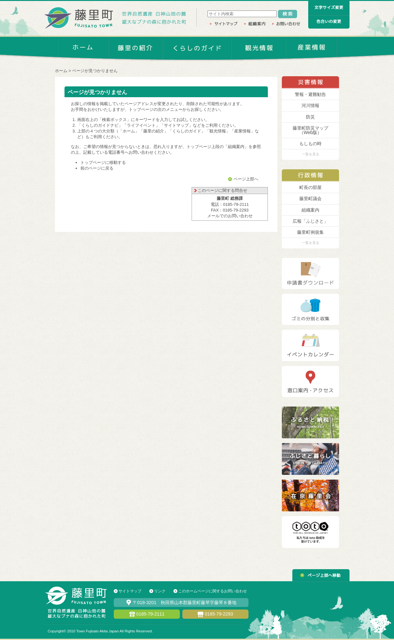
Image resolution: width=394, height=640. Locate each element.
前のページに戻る (96, 168)
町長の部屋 (310, 187)
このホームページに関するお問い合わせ (212, 591)
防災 (310, 116)
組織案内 (310, 209)
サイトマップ (130, 591)
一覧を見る (310, 154)
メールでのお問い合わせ (230, 215)
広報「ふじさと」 (310, 221)
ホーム (61, 70)
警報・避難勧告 (310, 94)
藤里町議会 (310, 198)
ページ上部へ (246, 179)
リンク (160, 591)
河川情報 (310, 105)
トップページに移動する (103, 162)
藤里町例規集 (310, 232)
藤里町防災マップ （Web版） (310, 130)
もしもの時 (310, 143)
